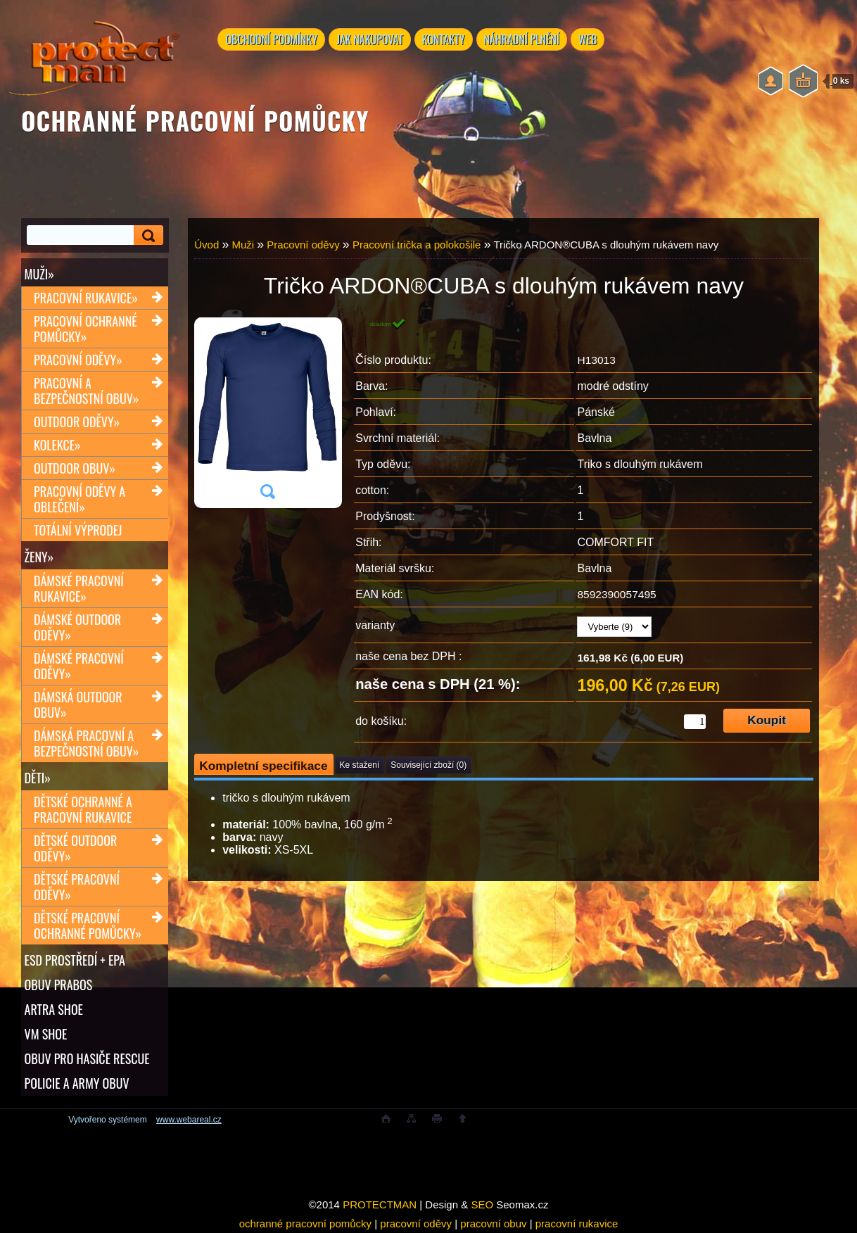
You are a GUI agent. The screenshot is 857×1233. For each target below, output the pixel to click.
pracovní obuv (493, 1223)
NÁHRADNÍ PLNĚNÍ (526, 40)
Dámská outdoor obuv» (78, 704)
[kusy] (695, 721)
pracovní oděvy (416, 1223)
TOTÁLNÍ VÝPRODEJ (78, 530)
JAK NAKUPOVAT (371, 40)
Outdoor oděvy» (77, 421)
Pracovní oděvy (303, 245)
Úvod (206, 245)
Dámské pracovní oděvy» (79, 666)
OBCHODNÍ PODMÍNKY (273, 40)
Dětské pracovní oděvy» (77, 887)
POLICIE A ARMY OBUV (77, 1083)
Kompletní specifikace (263, 766)
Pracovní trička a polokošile (417, 245)
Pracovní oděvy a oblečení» (79, 499)
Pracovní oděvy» (78, 359)
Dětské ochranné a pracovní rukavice (83, 809)
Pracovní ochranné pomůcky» (85, 329)
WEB (594, 40)
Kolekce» (57, 445)
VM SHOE (46, 1034)
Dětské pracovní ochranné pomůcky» (87, 925)
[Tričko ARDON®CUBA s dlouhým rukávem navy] (267, 412)
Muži (242, 245)
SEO (482, 1204)
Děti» (38, 778)
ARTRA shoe (54, 1009)
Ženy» (39, 557)
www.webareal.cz (189, 1120)
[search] (146, 235)
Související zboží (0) (428, 765)
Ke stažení (360, 765)
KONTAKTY (447, 40)
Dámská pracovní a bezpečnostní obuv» (86, 743)
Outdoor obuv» (74, 468)
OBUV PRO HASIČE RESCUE (87, 1058)
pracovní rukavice (576, 1223)
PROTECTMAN (380, 1204)
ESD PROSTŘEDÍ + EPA (75, 960)
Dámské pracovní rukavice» (79, 588)
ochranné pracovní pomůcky (305, 1223)
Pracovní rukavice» (86, 298)
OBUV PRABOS (59, 984)
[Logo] (93, 56)
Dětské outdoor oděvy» (75, 848)
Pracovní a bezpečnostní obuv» (86, 390)
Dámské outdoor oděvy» (77, 627)
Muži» (39, 274)
